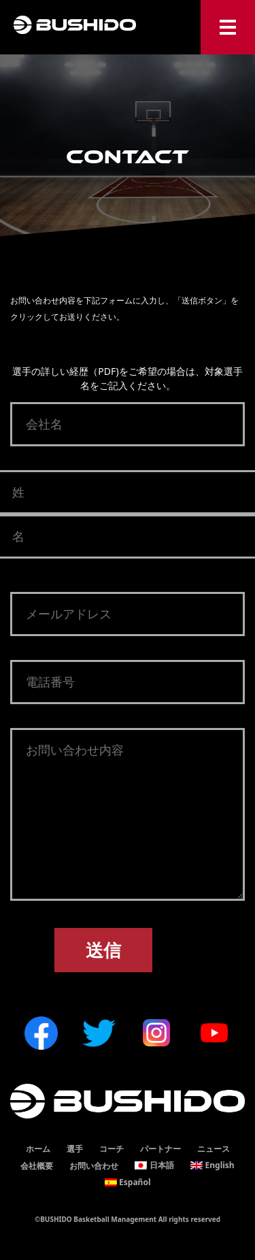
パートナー (160, 1149)
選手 (75, 1149)
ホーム (38, 1149)
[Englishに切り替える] (212, 1165)
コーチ (111, 1149)
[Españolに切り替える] (128, 1182)
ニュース (213, 1149)
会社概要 (36, 1166)
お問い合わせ (93, 1166)
